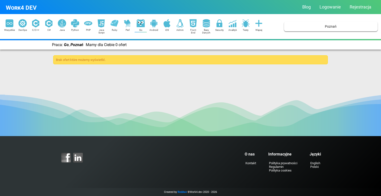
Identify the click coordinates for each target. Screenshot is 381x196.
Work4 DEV (21, 7)
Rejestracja (360, 7)
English (315, 163)
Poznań (331, 26)
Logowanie (330, 7)
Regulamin (276, 167)
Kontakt (250, 163)
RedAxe (182, 192)
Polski (314, 167)
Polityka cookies (280, 170)
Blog (306, 7)
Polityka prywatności (283, 163)
